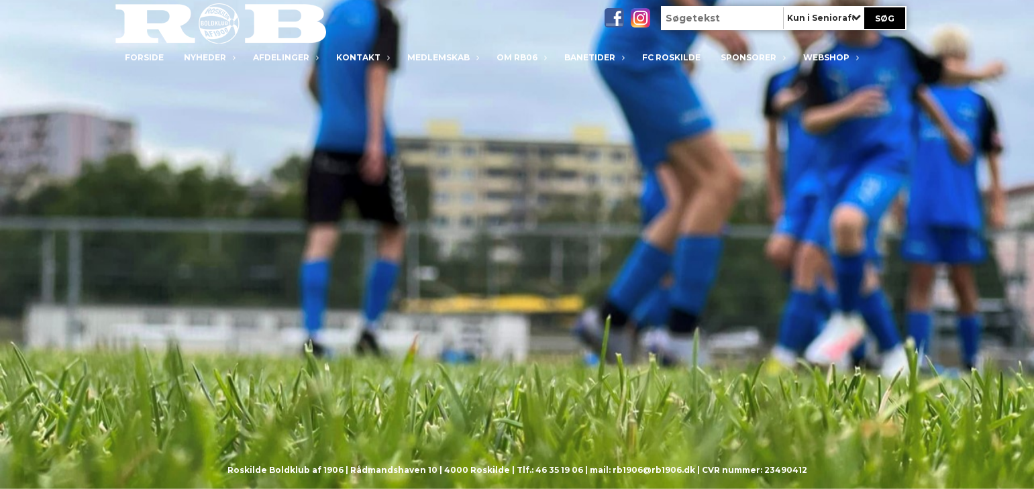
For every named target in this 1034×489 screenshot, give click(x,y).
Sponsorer (752, 57)
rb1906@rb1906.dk (654, 470)
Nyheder (208, 57)
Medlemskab (441, 57)
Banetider (593, 57)
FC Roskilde (671, 57)
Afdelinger (284, 57)
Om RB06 (520, 57)
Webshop (829, 57)
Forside (144, 57)
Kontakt (361, 57)
